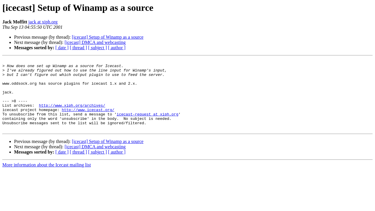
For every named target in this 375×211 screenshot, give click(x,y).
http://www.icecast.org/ (88, 120)
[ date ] (62, 47)
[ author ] (117, 47)
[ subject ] (97, 47)
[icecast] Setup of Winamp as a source (107, 37)
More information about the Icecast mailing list (46, 178)
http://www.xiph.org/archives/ (72, 115)
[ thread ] (78, 47)
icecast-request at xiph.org (147, 125)
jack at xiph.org (43, 21)
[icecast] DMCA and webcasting (94, 42)
